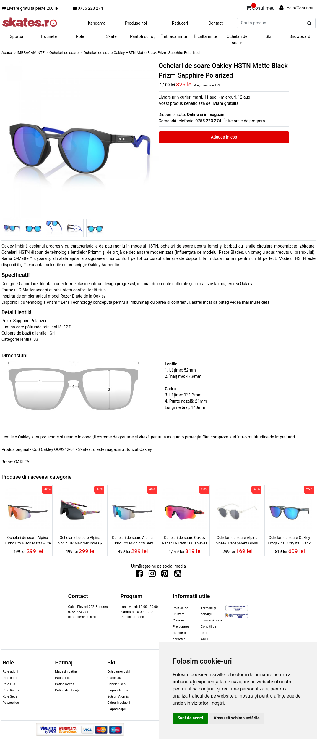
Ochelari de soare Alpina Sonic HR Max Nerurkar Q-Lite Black (80, 541)
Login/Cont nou (299, 8)
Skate (111, 36)
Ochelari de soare (237, 39)
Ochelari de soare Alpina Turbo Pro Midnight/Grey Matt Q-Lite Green (132, 541)
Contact (215, 23)
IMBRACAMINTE (31, 52)
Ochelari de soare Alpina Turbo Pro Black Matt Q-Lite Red (27, 541)
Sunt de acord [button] (190, 718)
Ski (268, 36)
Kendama (96, 23)
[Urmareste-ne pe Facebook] (139, 575)
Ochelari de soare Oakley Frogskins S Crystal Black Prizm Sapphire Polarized (289, 541)
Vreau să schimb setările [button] (237, 718)
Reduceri (180, 23)
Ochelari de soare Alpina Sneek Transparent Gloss (237, 540)
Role (80, 36)
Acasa (6, 52)
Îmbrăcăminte (174, 36)
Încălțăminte (205, 36)
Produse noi (136, 23)
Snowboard (300, 36)
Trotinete (48, 36)
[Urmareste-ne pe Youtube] (178, 575)
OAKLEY (21, 462)
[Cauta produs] (309, 23)
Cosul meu (260, 7)
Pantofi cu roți (143, 36)
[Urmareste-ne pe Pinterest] (165, 575)
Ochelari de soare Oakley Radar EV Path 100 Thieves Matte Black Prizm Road (184, 541)
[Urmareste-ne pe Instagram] (152, 575)
